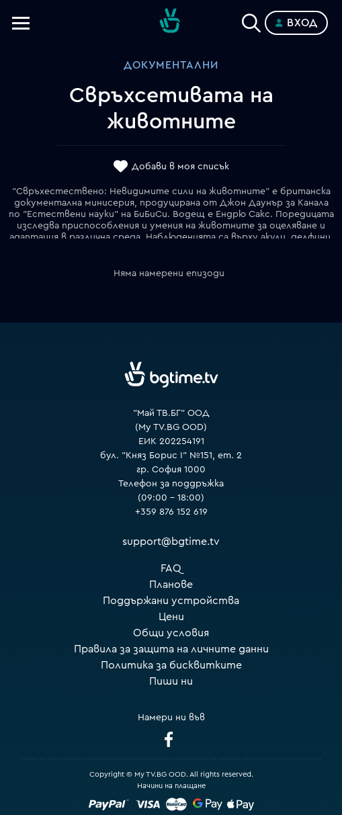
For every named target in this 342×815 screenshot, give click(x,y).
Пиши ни (171, 681)
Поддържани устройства (171, 600)
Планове (171, 584)
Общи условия (171, 633)
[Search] (251, 20)
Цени (171, 616)
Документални (171, 65)
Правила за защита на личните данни (171, 649)
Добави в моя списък (180, 166)
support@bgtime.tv (171, 541)
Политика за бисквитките (171, 665)
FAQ (171, 568)
